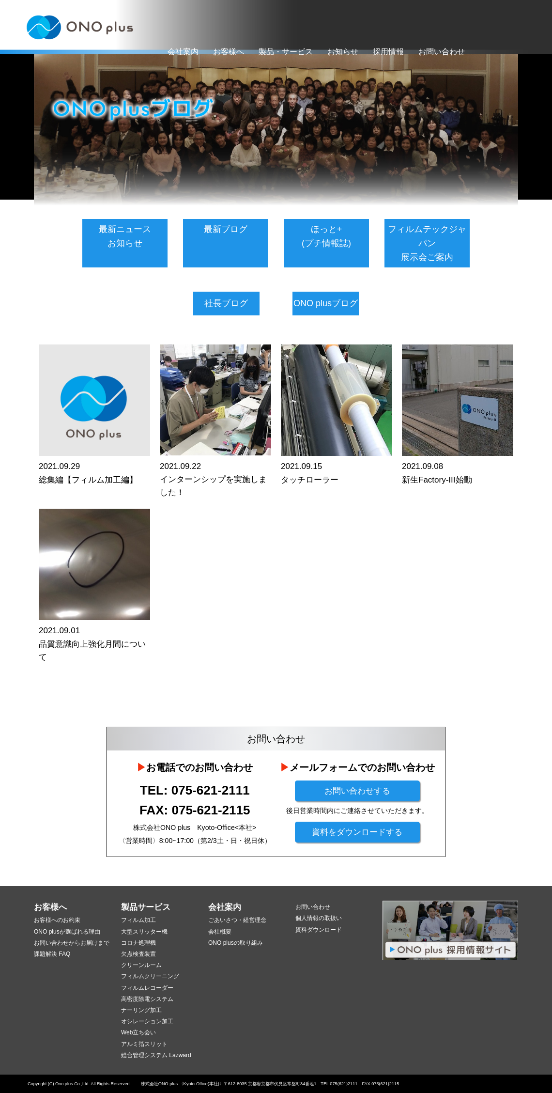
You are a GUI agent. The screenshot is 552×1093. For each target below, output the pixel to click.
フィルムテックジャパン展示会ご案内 (427, 243)
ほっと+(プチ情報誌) (326, 236)
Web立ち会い (138, 1032)
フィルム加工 (138, 920)
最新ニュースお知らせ (125, 236)
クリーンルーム (141, 965)
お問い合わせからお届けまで (71, 942)
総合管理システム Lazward (156, 1055)
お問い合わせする (357, 791)
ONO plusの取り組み (235, 942)
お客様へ (228, 51)
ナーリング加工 (141, 1010)
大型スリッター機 (144, 931)
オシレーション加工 (147, 1021)
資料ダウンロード (318, 929)
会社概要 (219, 931)
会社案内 (183, 51)
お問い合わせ (441, 51)
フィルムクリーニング (150, 976)
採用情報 (388, 51)
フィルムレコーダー (147, 987)
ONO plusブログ (325, 303)
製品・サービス (286, 51)
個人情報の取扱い (318, 918)
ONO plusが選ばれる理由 (67, 931)
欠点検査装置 (138, 954)
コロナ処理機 (138, 942)
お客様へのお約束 (57, 920)
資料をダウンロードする (357, 832)
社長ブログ (226, 303)
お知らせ (342, 51)
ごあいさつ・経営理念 (237, 920)
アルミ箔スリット (144, 1044)
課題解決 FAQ (52, 954)
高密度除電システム (147, 999)
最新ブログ (225, 229)
